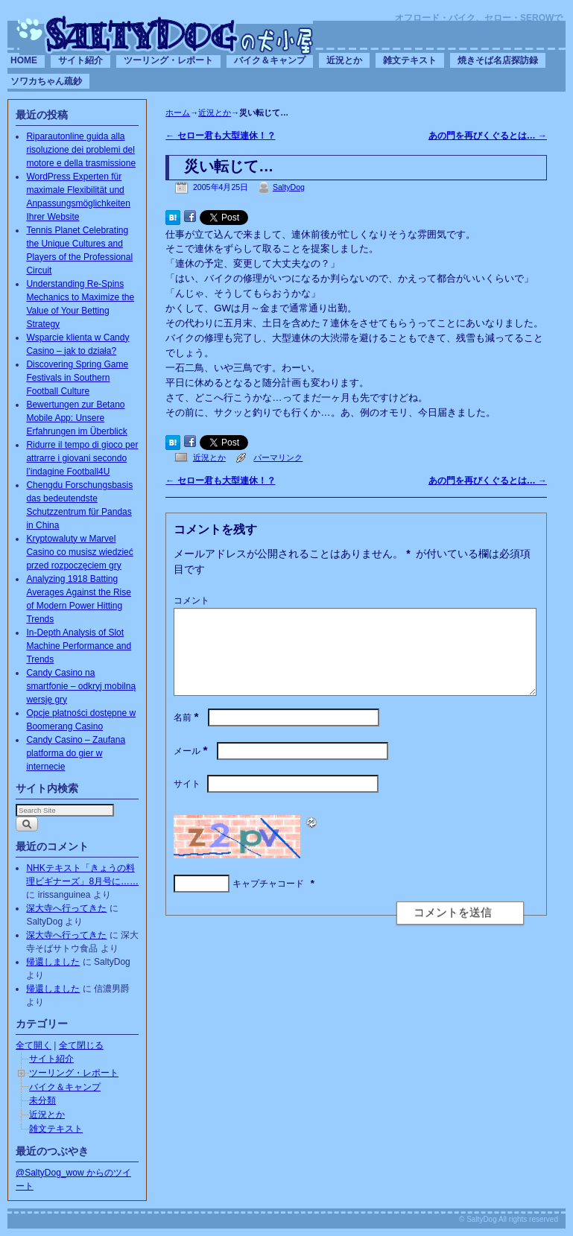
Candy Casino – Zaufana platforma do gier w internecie (75, 753)
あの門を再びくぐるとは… (487, 135)
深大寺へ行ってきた (66, 908)
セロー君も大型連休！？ (220, 135)
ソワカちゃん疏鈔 (46, 81)
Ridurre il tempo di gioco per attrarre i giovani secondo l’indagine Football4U (82, 458)
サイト (187, 801)
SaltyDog (289, 187)
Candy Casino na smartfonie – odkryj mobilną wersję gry (81, 686)
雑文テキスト (410, 60)
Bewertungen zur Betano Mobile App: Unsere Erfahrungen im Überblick (76, 418)
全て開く (33, 1045)
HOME (23, 60)
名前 (187, 735)
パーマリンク (278, 457)
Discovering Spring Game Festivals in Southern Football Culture (77, 377)
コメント (191, 600)
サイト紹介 (80, 60)
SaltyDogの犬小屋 (166, 34)
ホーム (177, 112)
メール (192, 769)
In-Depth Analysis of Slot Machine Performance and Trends (78, 646)
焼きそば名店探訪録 (498, 60)
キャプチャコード (268, 901)
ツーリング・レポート (168, 60)
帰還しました (53, 962)
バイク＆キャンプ (270, 60)
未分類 (42, 1100)
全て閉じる (81, 1045)
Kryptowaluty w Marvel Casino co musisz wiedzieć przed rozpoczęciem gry (79, 552)
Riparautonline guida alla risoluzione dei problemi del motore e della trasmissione (81, 149)
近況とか (344, 60)
